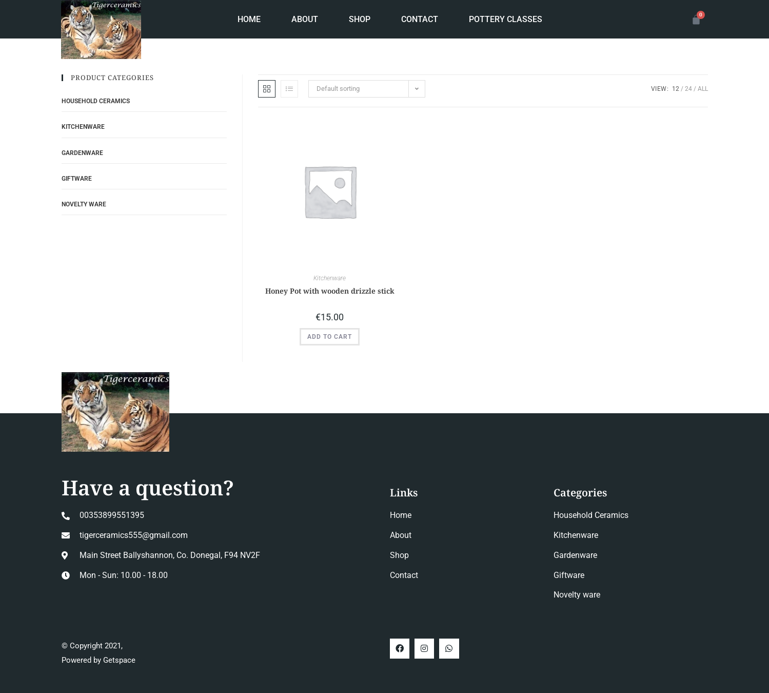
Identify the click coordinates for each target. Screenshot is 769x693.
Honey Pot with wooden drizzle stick (330, 291)
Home (249, 19)
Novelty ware (84, 204)
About (304, 19)
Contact (419, 19)
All (703, 88)
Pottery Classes (505, 19)
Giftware (77, 178)
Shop (359, 19)
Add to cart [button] (329, 336)
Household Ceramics (96, 101)
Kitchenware (329, 278)
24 (688, 88)
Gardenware (82, 153)
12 (675, 88)
